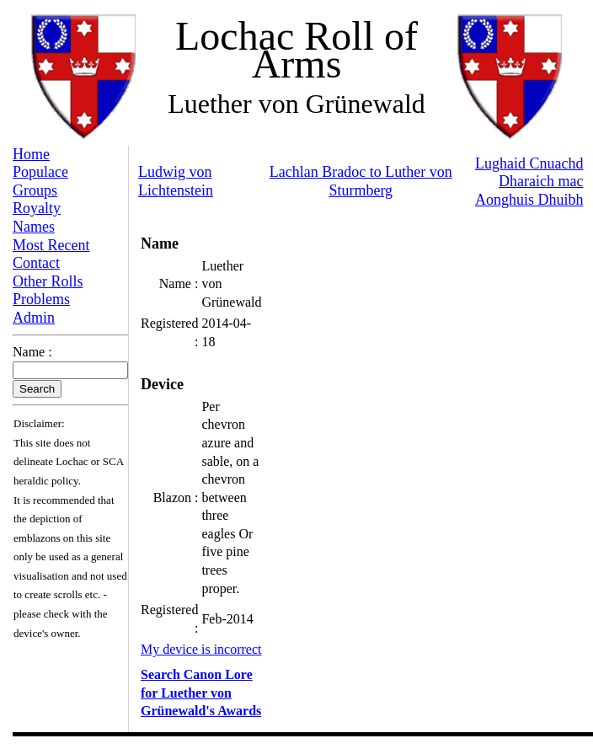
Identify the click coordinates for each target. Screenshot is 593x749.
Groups (35, 190)
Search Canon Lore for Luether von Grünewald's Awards (201, 692)
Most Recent (51, 245)
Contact (36, 262)
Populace (40, 171)
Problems (41, 299)
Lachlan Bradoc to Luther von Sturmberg (361, 181)
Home (31, 154)
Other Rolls (48, 281)
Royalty (37, 208)
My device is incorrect (201, 649)
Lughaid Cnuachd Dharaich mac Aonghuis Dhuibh (529, 181)
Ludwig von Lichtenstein (175, 181)
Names (34, 226)
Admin (34, 317)
